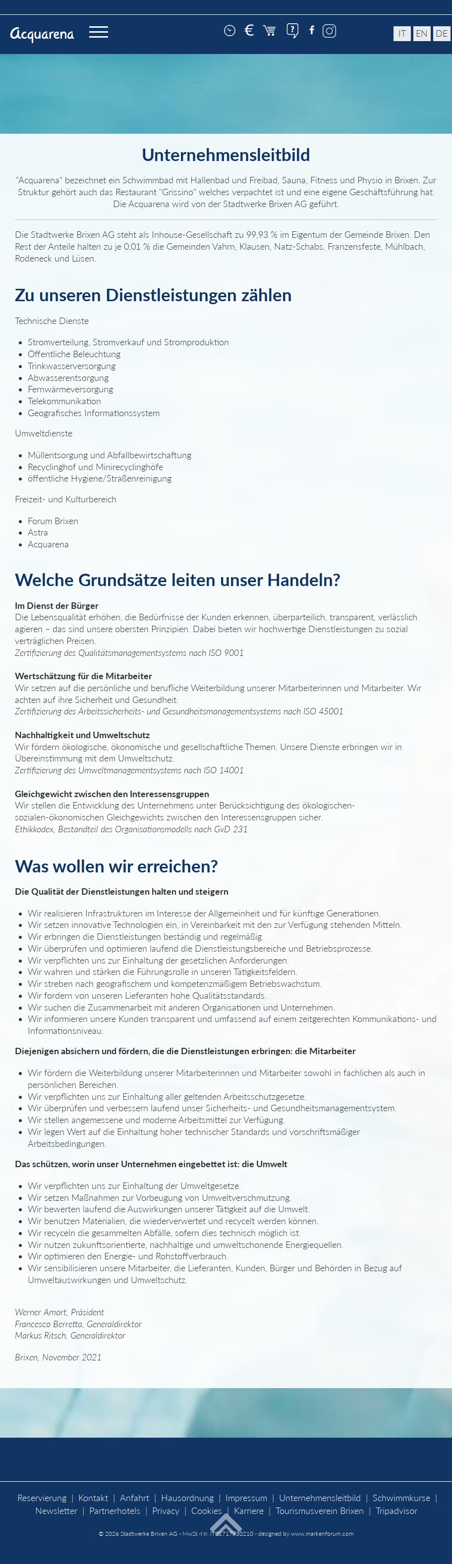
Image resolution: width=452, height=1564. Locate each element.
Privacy (165, 1511)
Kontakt (93, 1498)
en (422, 33)
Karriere (249, 1511)
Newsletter (56, 1511)
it (402, 33)
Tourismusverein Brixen (320, 1511)
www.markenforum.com (322, 1533)
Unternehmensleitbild (320, 1498)
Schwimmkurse (401, 1498)
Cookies (206, 1511)
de (442, 33)
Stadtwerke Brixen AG (148, 1533)
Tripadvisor (396, 1511)
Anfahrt (134, 1498)
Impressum (246, 1498)
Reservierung (41, 1498)
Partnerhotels (114, 1511)
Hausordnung (187, 1498)
